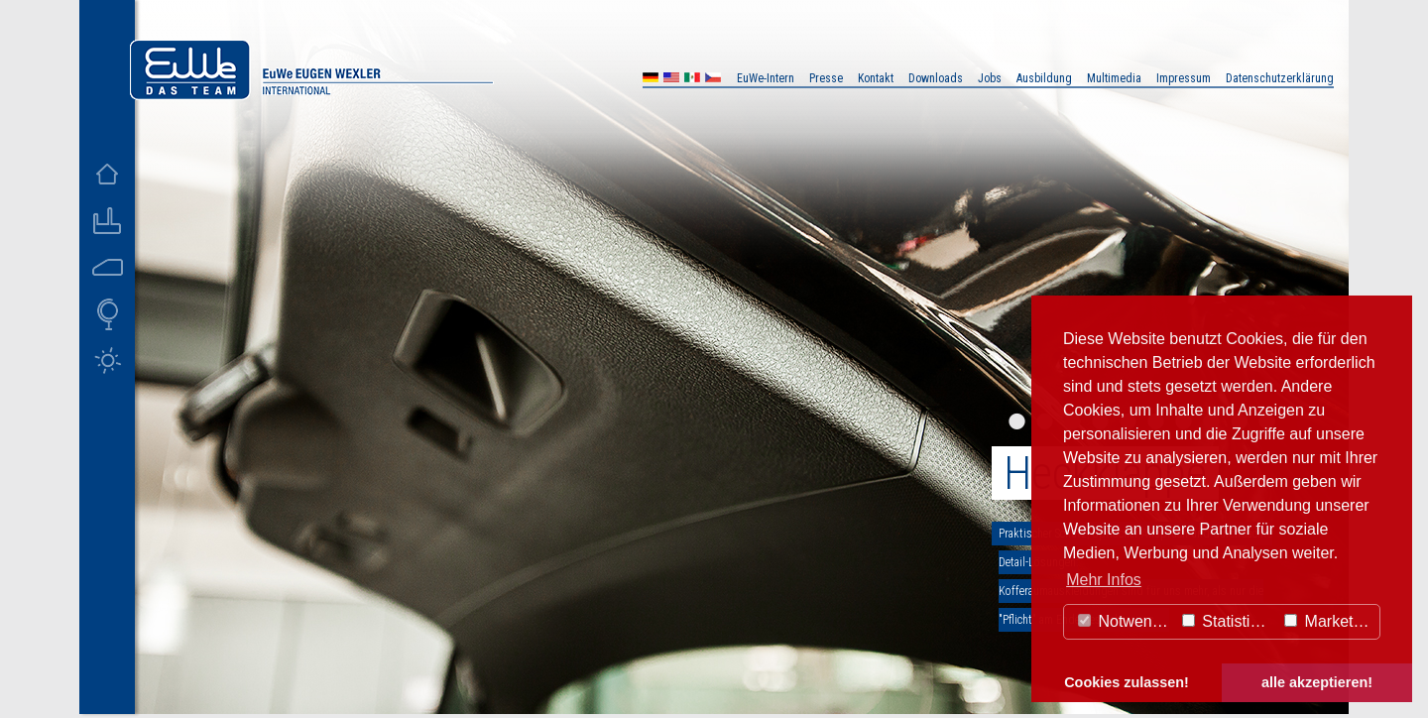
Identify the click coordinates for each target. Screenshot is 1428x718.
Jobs (990, 78)
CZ (713, 79)
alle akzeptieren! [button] (1316, 682)
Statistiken (1228, 621)
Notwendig (1125, 621)
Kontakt (875, 78)
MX (692, 79)
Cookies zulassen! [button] (1126, 682)
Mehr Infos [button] (1103, 579)
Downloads (935, 78)
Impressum (1183, 78)
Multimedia (1114, 78)
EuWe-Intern (765, 78)
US (671, 79)
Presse (826, 78)
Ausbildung (1044, 78)
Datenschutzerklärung (1280, 78)
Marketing (1329, 621)
